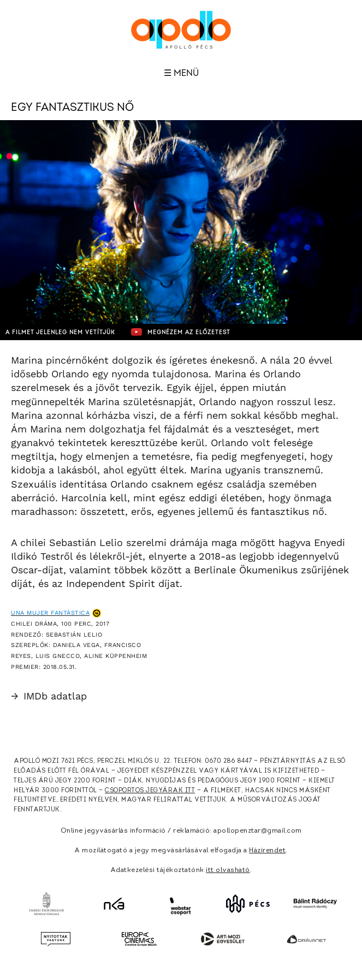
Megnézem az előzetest (180, 332)
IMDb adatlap (49, 696)
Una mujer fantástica (50, 612)
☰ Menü (181, 73)
